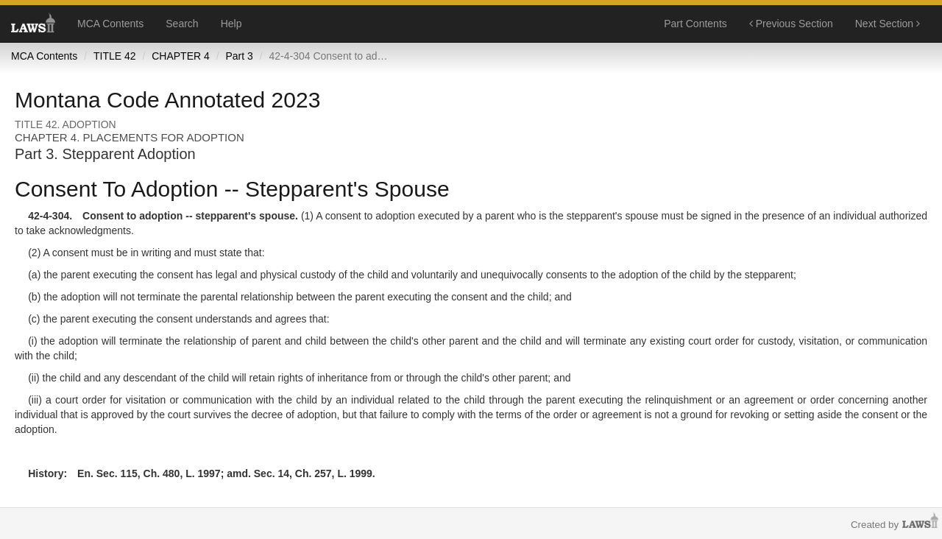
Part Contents (695, 23)
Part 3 (238, 56)
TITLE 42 (114, 56)
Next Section (887, 23)
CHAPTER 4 (181, 56)
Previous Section (791, 23)
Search (182, 23)
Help (231, 23)
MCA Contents (110, 23)
